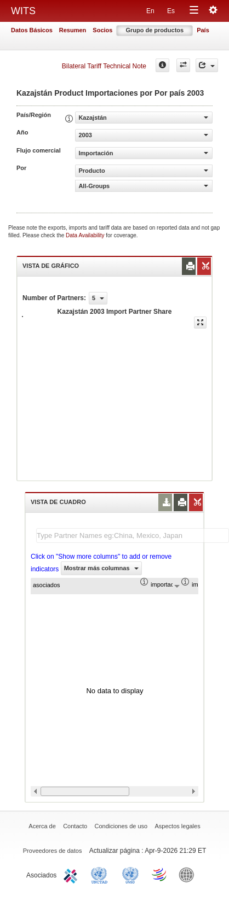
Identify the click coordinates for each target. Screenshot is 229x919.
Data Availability (86, 235)
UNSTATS (130, 874)
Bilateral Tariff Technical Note (104, 66)
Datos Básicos (32, 30)
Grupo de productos (154, 30)
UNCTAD (101, 874)
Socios (102, 30)
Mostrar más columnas (101, 568)
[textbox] (132, 535)
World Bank (189, 874)
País (203, 30)
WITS (23, 10)
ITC (72, 874)
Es (171, 11)
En (150, 11)
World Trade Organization (160, 874)
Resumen (73, 30)
